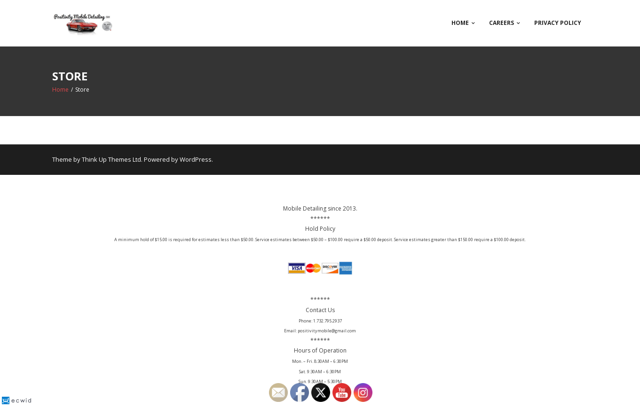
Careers (501, 23)
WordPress (196, 159)
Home (460, 23)
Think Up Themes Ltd (111, 159)
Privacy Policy (557, 23)
